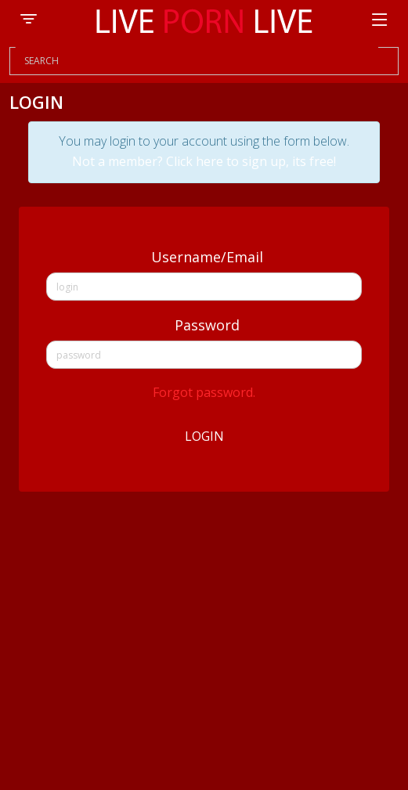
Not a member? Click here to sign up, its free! (204, 161)
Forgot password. (204, 392)
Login (204, 436)
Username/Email (207, 256)
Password (207, 325)
